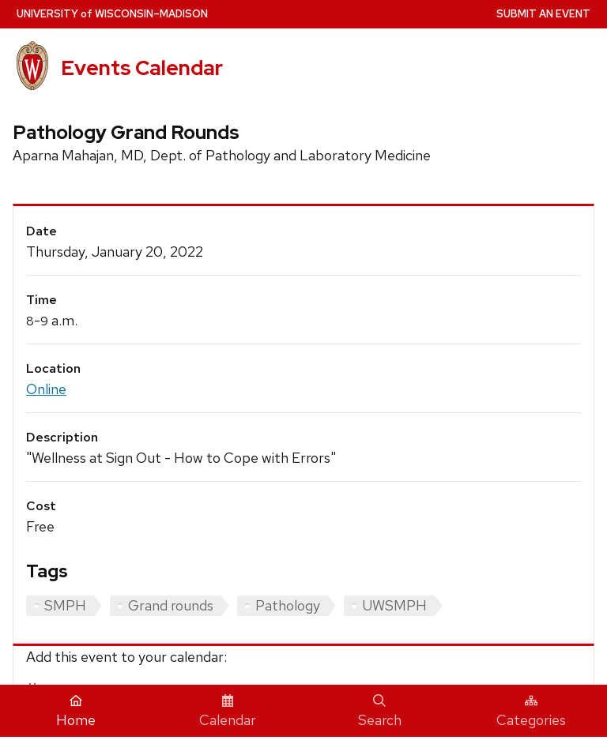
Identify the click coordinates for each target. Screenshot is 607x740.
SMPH (65, 605)
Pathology (287, 605)
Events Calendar (142, 67)
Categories (531, 711)
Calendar (227, 711)
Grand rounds (170, 605)
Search (380, 711)
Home (76, 711)
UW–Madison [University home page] (112, 14)
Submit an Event (543, 14)
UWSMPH (394, 605)
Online (46, 389)
